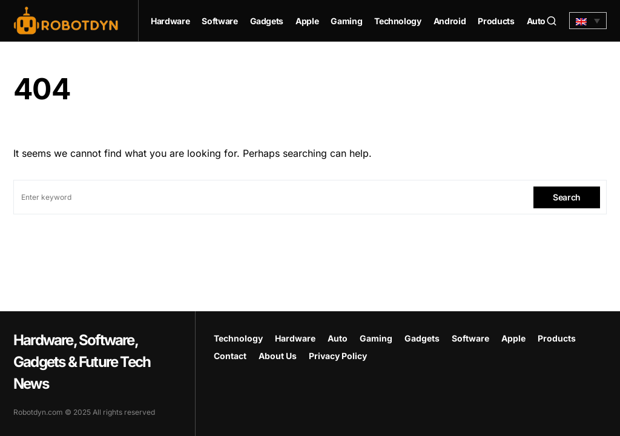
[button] (551, 20)
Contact (230, 356)
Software (470, 338)
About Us (278, 356)
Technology (238, 338)
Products (557, 338)
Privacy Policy (338, 356)
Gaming (376, 338)
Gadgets (422, 338)
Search (567, 197)
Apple (513, 338)
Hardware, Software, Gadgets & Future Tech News (81, 361)
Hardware (295, 338)
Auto (338, 338)
